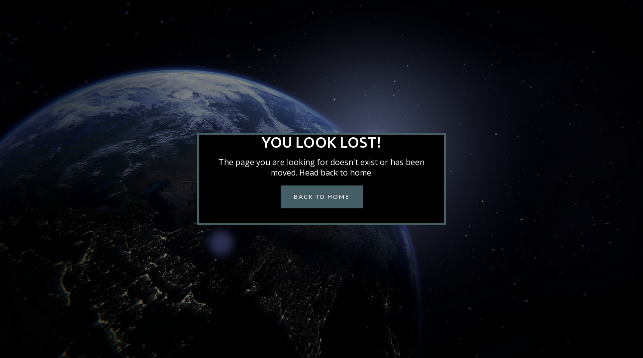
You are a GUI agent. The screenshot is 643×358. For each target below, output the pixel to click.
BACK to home (322, 196)
